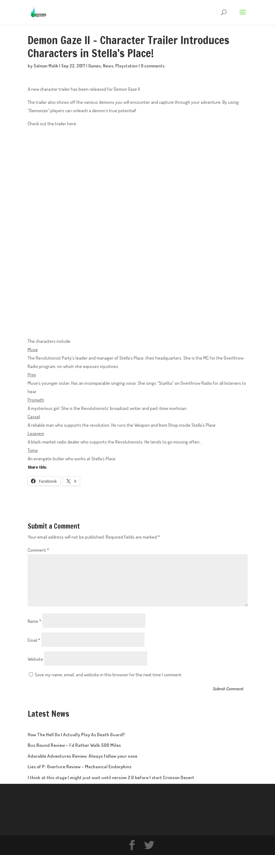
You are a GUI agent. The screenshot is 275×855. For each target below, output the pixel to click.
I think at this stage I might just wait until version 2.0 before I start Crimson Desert (111, 777)
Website (35, 659)
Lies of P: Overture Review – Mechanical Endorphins (79, 767)
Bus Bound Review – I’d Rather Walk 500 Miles (74, 745)
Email (34, 640)
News (108, 65)
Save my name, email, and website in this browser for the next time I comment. (108, 675)
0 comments (153, 65)
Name (34, 621)
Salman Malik (46, 65)
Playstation (126, 65)
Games (94, 65)
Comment (38, 550)
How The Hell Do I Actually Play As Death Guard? (76, 735)
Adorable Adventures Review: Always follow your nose (82, 756)
